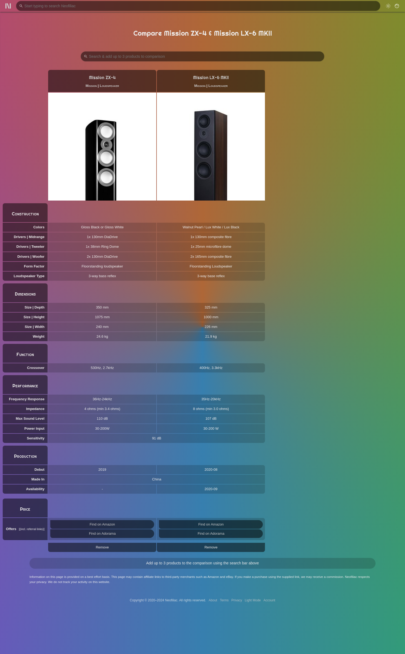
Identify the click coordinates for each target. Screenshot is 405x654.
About (213, 600)
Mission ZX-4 (102, 77)
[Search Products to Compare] (202, 56)
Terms (224, 600)
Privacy (236, 600)
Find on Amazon (102, 524)
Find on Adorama (102, 533)
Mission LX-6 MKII (211, 77)
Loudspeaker (109, 86)
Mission (91, 86)
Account (269, 600)
